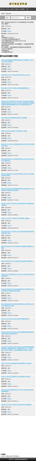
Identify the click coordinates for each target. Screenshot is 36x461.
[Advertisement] (18, 435)
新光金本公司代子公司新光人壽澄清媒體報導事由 (15, 88)
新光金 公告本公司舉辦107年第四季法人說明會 (14, 131)
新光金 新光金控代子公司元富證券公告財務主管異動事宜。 (17, 261)
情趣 (3, 456)
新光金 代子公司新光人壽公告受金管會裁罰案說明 (15, 319)
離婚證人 (9, 456)
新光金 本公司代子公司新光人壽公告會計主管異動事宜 (16, 404)
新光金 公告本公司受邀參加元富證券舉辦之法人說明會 (16, 363)
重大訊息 (2, 9)
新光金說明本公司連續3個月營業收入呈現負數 (14, 117)
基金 (27, 9)
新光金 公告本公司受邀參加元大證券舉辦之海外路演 (15, 376)
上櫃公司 (12, 9)
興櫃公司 (17, 9)
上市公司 (7, 9)
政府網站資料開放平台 (21, 459)
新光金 (9, 31)
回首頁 (3, 13)
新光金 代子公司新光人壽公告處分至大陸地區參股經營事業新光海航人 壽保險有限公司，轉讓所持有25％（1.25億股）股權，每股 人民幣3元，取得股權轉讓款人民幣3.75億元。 (17, 348)
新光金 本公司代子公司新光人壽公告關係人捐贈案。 (15, 218)
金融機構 (22, 9)
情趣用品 (17, 456)
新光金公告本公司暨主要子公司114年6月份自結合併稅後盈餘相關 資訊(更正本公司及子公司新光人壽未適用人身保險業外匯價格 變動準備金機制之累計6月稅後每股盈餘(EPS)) (17, 103)
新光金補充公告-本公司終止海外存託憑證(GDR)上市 (15, 75)
